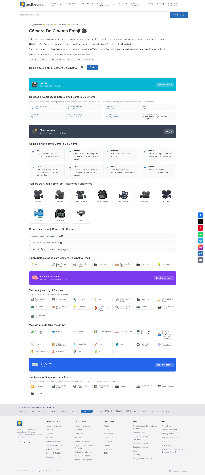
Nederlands (74, 411)
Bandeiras (50, 430)
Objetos (49, 25)
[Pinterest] (30, 442)
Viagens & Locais (53, 441)
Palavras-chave (139, 432)
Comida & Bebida (53, 453)
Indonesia (154, 411)
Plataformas (87, 3)
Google (107, 430)
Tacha (99, 344)
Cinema (36, 386)
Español (31, 411)
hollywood (89, 59)
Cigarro (35, 344)
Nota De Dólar (102, 331)
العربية (136, 411)
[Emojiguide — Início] (19, 423)
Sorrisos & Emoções (54, 445)
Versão (123, 3)
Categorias (70, 3)
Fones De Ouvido (143, 345)
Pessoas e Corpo (82, 426)
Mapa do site (174, 471)
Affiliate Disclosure (170, 437)
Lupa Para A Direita (59, 265)
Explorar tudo (56, 4)
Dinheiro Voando (36, 332)
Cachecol (58, 351)
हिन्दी (145, 411)
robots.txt (184, 471)
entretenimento (57, 59)
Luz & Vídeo (61, 25)
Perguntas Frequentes (173, 4)
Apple (106, 426)
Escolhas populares (135, 4)
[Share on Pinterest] (200, 228)
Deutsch (41, 411)
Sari (77, 351)
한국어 (128, 411)
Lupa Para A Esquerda (122, 307)
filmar (70, 59)
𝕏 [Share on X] (200, 221)
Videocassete (60, 299)
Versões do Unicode (142, 443)
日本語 (119, 411)
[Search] (179, 15)
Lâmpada (163, 264)
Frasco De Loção (79, 345)
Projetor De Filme (80, 265)
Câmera (142, 264)
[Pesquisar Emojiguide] (93, 15)
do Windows (109, 437)
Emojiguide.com (35, 25)
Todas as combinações (105, 4)
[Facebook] (19, 442)
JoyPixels (108, 449)
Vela (34, 264)
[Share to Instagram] (200, 247)
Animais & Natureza (54, 449)
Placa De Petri (123, 331)
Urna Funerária (39, 351)
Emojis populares (140, 447)
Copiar (93, 67)
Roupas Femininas (164, 345)
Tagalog (165, 411)
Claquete (100, 264)
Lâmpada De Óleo (165, 300)
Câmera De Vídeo (37, 316)
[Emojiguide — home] (33, 4)
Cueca (57, 331)
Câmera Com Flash (165, 307)
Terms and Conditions (171, 430)
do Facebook (110, 434)
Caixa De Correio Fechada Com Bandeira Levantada (165, 335)
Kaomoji (160, 3)
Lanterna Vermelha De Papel (102, 308)
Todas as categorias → (84, 460)
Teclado (78, 331)
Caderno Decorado (58, 345)
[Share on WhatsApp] (200, 234)
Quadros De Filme (122, 265)
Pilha (98, 351)
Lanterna (79, 299)
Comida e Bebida (82, 456)
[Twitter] (24, 442)
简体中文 (109, 411)
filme (79, 59)
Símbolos (50, 437)
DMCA (165, 441)
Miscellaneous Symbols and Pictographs (155, 118)
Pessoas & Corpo (53, 426)
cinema (44, 59)
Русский (98, 411)
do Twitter (108, 441)
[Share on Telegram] (200, 240)
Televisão (36, 307)
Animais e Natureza (83, 452)
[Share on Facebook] (200, 215)
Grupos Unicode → (53, 457)
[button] (46, 107)
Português (87, 411)
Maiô (119, 344)
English (22, 411)
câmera (34, 59)
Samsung (108, 445)
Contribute (166, 426)
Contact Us (167, 445)
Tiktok (106, 453)
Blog (151, 3)
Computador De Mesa (144, 332)
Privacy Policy (168, 434)
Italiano (63, 411)
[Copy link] (200, 253)
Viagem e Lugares (83, 441)
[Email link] (200, 260)
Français (52, 411)
